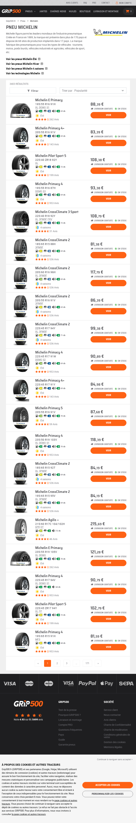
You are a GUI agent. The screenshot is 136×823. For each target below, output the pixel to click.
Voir (108, 115)
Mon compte (123, 3)
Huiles (72, 11)
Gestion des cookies (115, 742)
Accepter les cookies (107, 785)
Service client (111, 710)
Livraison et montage (105, 11)
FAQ (85, 3)
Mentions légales (113, 747)
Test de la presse (67, 710)
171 (87, 663)
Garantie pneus (66, 744)
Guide (61, 739)
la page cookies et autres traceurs (29, 814)
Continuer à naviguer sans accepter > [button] (114, 759)
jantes (43, 11)
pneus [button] (31, 11)
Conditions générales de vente (117, 736)
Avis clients (72, 3)
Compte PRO (65, 724)
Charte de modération (116, 729)
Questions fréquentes (70, 729)
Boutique (85, 11)
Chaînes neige (58, 11)
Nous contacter (112, 714)
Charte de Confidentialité (117, 724)
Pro (94, 3)
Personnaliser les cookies (108, 794)
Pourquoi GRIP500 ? (69, 714)
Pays (61, 734)
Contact (105, 3)
